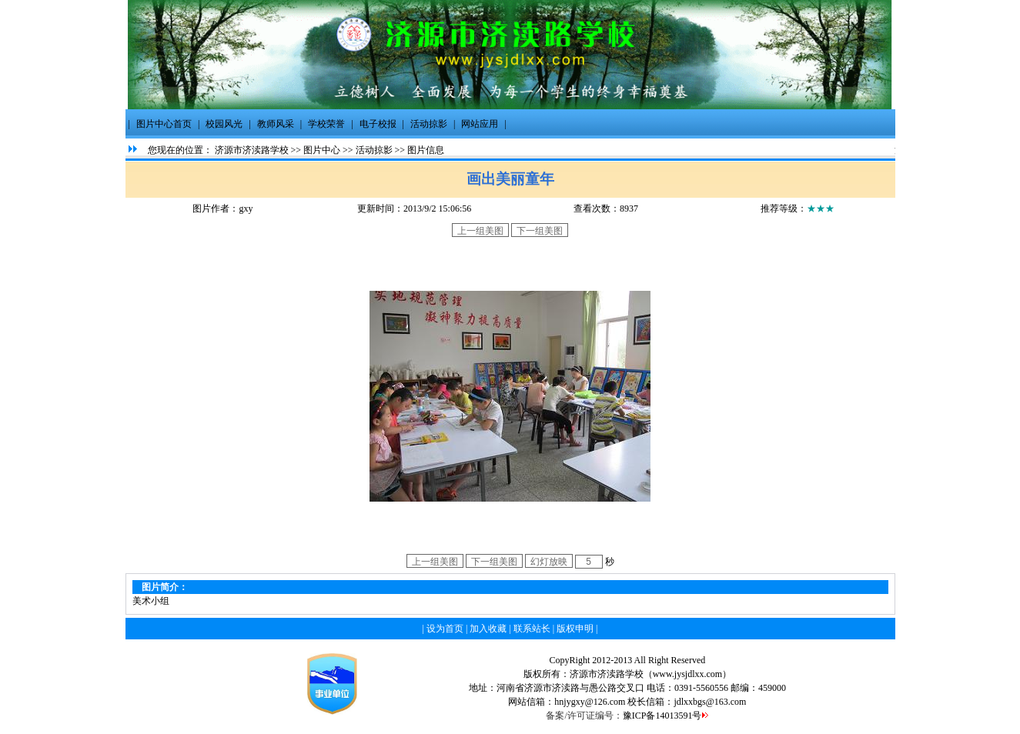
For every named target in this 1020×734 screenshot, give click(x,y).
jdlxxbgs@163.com (710, 701)
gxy (245, 208)
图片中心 (321, 150)
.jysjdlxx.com (697, 674)
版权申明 (575, 628)
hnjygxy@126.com (589, 701)
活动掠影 (374, 150)
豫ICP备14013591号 (662, 715)
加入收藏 (488, 628)
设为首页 (444, 628)
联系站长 (531, 628)
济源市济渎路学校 (252, 150)
